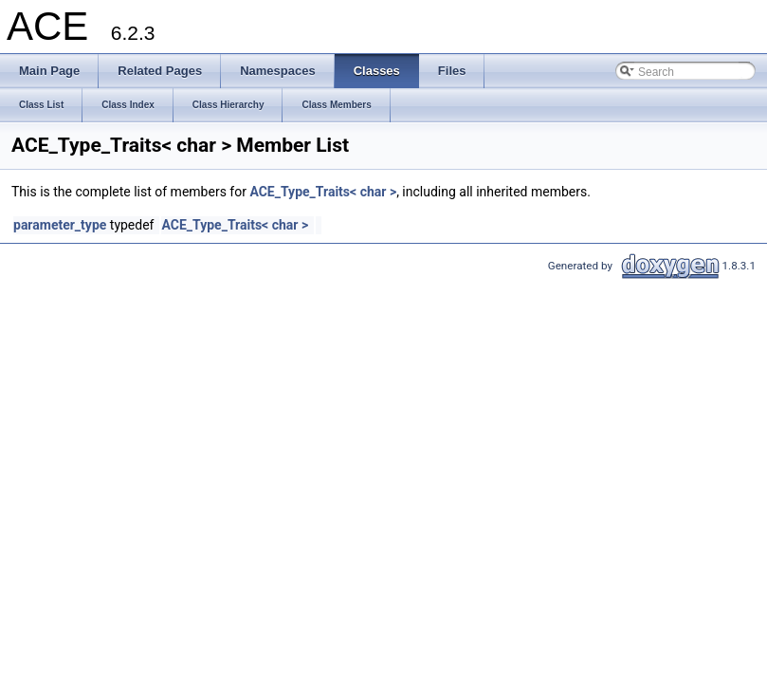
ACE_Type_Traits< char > (322, 191)
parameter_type (59, 224)
